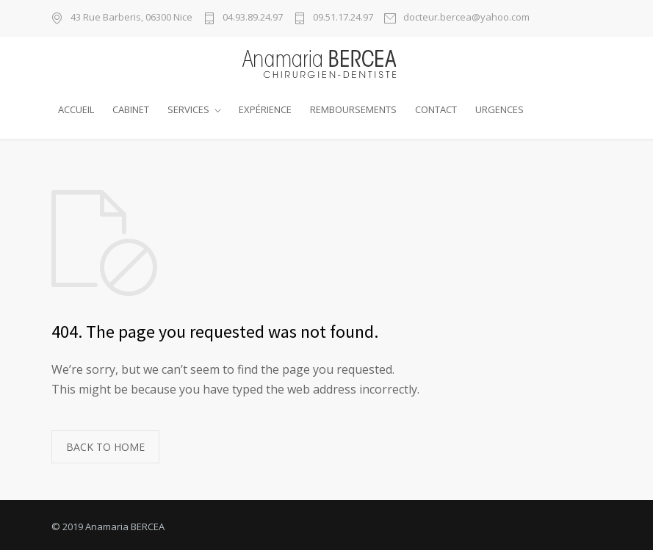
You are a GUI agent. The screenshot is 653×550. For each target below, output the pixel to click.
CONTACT (436, 109)
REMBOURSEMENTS (353, 109)
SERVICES (188, 109)
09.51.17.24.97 (343, 17)
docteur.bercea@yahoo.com (466, 17)
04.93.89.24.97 (253, 17)
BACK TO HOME (105, 443)
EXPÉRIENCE (265, 109)
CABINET (130, 109)
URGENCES (499, 109)
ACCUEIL (76, 109)
